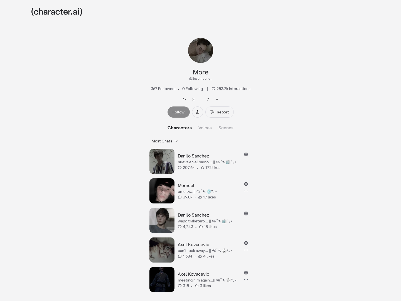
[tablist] (200, 127)
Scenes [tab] (225, 127)
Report (219, 112)
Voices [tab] (205, 127)
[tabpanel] (200, 214)
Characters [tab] (180, 127)
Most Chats (165, 141)
